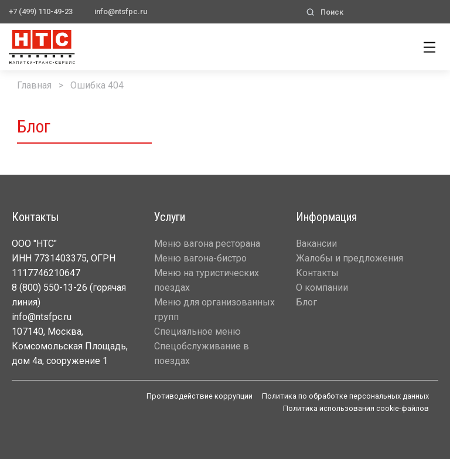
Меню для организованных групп (214, 309)
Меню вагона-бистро (200, 258)
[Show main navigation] (429, 45)
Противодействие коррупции (199, 396)
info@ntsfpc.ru (120, 11)
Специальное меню (197, 331)
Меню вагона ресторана (207, 243)
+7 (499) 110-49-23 (41, 11)
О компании (322, 287)
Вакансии (316, 243)
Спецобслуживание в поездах (201, 353)
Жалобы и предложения (349, 258)
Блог (306, 302)
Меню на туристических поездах (206, 280)
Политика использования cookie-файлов (356, 408)
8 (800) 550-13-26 (49, 287)
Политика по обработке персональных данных (345, 396)
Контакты (317, 272)
